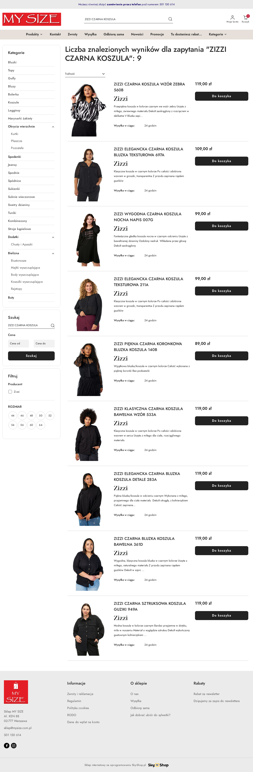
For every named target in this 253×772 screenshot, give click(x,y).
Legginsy (14, 110)
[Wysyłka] (90, 34)
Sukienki (14, 189)
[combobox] (85, 74)
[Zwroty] (72, 34)
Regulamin (74, 701)
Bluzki (12, 62)
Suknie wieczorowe (21, 197)
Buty (11, 297)
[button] (34, 34)
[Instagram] (13, 745)
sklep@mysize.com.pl (18, 728)
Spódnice (14, 181)
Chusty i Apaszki (22, 244)
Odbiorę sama (140, 708)
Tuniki (12, 213)
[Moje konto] (232, 19)
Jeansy (12, 165)
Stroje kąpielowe (19, 229)
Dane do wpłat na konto (83, 722)
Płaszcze (16, 141)
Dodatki (31, 237)
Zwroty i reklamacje (80, 694)
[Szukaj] (53, 326)
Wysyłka (136, 701)
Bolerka (13, 94)
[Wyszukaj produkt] (128, 19)
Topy (11, 70)
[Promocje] (157, 34)
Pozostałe (17, 148)
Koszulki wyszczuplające (27, 282)
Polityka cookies (78, 708)
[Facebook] (6, 745)
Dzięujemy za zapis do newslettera (217, 701)
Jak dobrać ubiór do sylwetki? (151, 715)
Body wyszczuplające (25, 275)
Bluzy (12, 86)
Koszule (13, 102)
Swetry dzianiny (19, 205)
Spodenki (14, 157)
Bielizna (31, 253)
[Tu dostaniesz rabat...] (186, 34)
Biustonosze (18, 261)
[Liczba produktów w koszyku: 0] (245, 19)
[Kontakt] (55, 34)
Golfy (12, 78)
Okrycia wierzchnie (31, 126)
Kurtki (14, 134)
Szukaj (31, 356)
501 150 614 (12, 735)
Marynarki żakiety (20, 118)
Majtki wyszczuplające (25, 268)
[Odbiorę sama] (114, 34)
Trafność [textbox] (70, 74)
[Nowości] (137, 34)
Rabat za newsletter (206, 694)
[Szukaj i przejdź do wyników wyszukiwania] (170, 19)
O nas (135, 694)
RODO (71, 715)
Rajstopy (16, 289)
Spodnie (13, 173)
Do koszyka (221, 96)
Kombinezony (17, 221)
